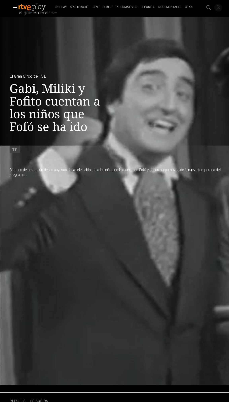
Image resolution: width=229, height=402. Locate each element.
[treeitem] (61, 7)
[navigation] (123, 7)
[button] (14, 7)
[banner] (35, 7)
